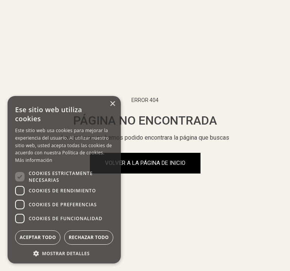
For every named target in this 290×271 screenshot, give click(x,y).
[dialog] (64, 179)
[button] (64, 253)
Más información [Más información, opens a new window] (33, 160)
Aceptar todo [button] (38, 237)
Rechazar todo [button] (89, 237)
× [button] (112, 104)
